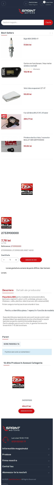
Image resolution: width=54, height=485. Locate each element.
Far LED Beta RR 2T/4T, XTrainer (36, 113)
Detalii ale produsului (28, 290)
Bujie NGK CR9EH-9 (31, 39)
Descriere (8, 290)
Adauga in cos (31, 260)
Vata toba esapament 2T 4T (35, 88)
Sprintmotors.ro (15, 479)
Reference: (5, 246)
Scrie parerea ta (11, 344)
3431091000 (27, 400)
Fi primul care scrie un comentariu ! (17, 352)
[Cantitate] (10, 259)
